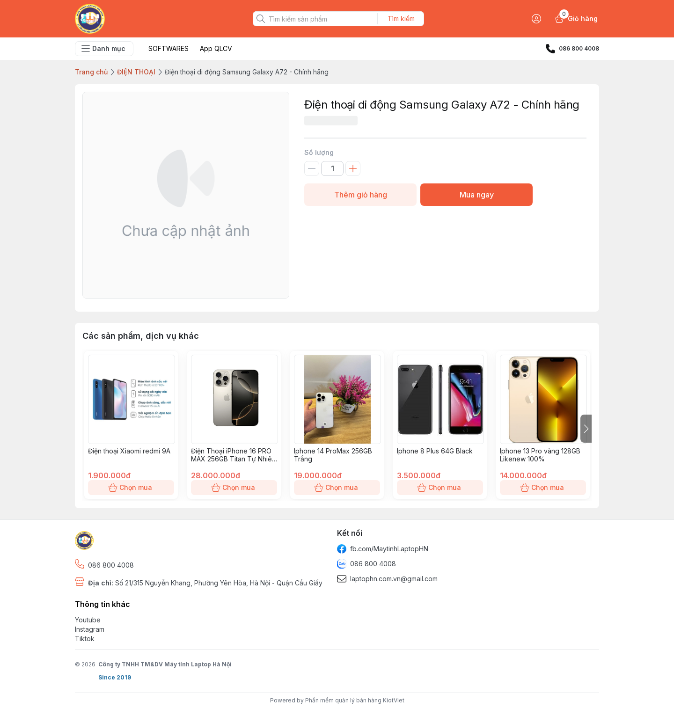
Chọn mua (131, 487)
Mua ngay (476, 194)
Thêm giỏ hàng (360, 194)
